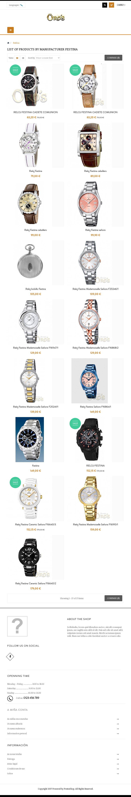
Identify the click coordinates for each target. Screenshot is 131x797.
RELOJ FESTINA (95, 465)
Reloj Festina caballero (95, 171)
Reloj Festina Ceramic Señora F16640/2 (35, 583)
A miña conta (17, 710)
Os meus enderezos (16, 728)
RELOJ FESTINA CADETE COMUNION (36, 112)
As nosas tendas (14, 754)
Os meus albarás (14, 723)
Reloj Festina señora (95, 230)
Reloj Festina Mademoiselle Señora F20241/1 (35, 406)
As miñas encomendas (17, 718)
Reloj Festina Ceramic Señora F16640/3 (35, 524)
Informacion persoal (17, 733)
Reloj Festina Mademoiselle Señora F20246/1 (95, 289)
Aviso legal (12, 763)
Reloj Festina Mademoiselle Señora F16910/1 (95, 524)
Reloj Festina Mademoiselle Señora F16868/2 (95, 347)
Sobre (10, 773)
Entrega (11, 758)
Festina (35, 465)
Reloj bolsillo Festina (35, 289)
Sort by (31, 57)
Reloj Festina (35, 171)
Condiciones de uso (16, 768)
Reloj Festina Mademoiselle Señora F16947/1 (35, 347)
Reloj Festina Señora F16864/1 (95, 406)
